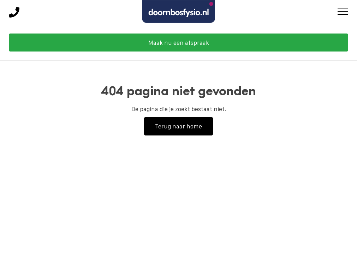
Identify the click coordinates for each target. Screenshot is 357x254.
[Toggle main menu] (343, 12)
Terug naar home (178, 126)
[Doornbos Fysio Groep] (179, 12)
